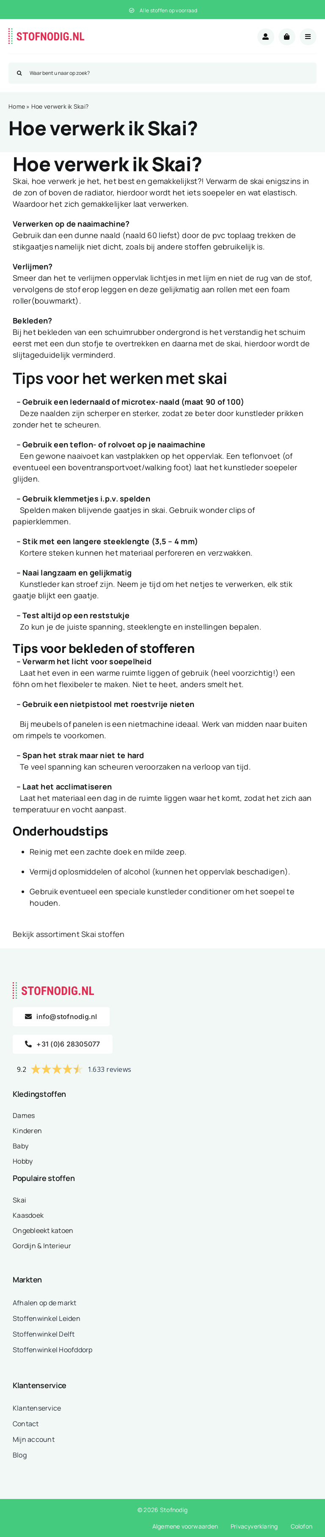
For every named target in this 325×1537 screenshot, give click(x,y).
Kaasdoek (28, 1215)
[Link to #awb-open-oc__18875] (308, 36)
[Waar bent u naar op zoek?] (162, 73)
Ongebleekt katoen (43, 1230)
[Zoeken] (19, 73)
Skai (19, 1200)
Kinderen (27, 1130)
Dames (24, 1115)
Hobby (23, 1161)
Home (16, 106)
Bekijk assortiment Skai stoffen (68, 934)
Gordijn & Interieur (42, 1245)
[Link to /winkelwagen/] (286, 36)
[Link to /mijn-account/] (265, 36)
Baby (20, 1146)
